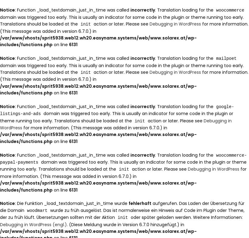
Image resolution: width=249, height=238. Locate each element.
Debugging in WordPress (175, 24)
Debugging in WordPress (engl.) (33, 221)
